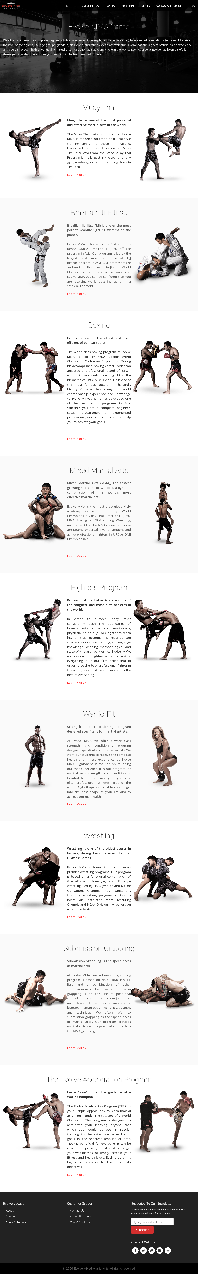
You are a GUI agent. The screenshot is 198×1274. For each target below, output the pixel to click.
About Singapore (80, 1216)
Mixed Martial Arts (99, 470)
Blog (191, 6)
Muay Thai (99, 107)
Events (145, 6)
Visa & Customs (80, 1222)
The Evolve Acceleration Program (99, 1079)
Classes (109, 6)
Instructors (90, 6)
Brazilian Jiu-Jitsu (99, 212)
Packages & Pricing (169, 6)
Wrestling (99, 835)
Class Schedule (16, 1222)
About (70, 6)
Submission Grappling (99, 948)
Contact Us (77, 1210)
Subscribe (142, 1230)
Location (127, 6)
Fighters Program (99, 587)
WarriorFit (99, 714)
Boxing (99, 325)
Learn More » (76, 174)
